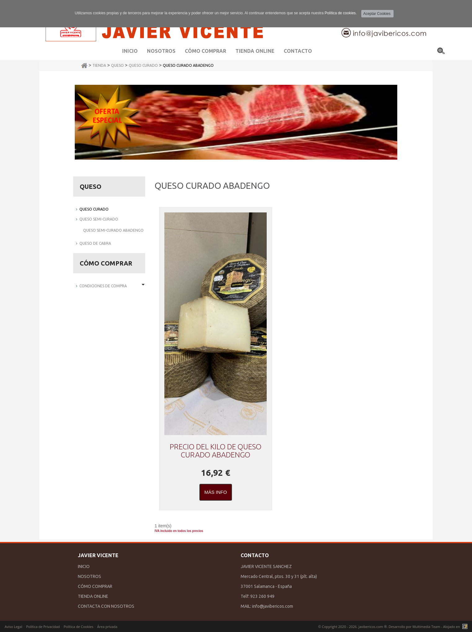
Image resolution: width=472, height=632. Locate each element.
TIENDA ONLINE (93, 596)
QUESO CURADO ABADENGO (188, 65)
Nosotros (161, 51)
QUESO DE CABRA (95, 243)
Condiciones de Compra (103, 286)
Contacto (298, 51)
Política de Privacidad (43, 626)
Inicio (130, 51)
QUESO (117, 65)
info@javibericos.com (272, 606)
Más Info (215, 492)
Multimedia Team (426, 626)
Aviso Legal (13, 626)
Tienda (99, 65)
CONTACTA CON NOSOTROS (106, 606)
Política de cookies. (341, 13)
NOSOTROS (89, 576)
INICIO (84, 566)
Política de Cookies (78, 626)
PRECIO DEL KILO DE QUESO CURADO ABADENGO (215, 451)
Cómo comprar (205, 51)
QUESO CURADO (143, 65)
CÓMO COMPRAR (95, 586)
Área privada (107, 626)
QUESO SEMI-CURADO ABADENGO (113, 230)
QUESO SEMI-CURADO (98, 219)
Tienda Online (254, 51)
